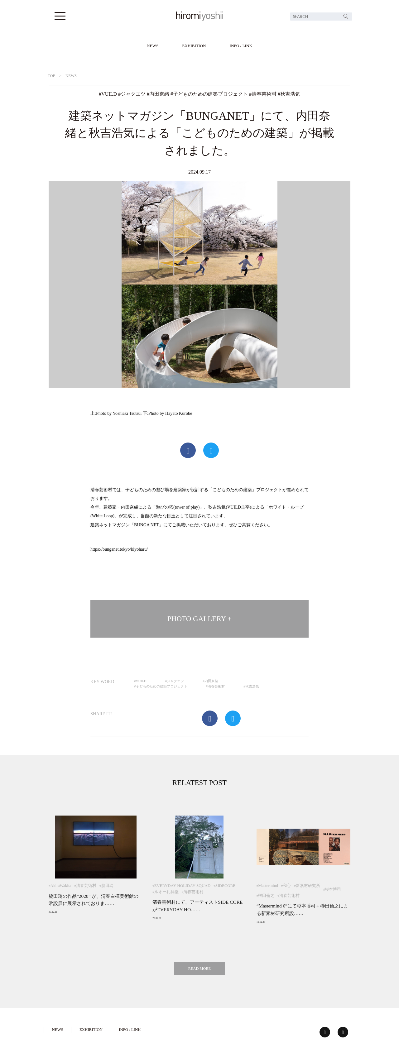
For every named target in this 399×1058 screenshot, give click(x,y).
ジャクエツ (133, 94)
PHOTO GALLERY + (199, 619)
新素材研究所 (308, 885)
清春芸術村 (264, 94)
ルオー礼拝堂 (166, 891)
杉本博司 (333, 889)
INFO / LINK (241, 45)
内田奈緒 (159, 94)
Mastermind (268, 885)
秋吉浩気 (290, 94)
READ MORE (199, 968)
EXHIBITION (194, 45)
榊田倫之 (266, 895)
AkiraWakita (60, 885)
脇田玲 (107, 885)
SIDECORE (225, 885)
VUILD (109, 94)
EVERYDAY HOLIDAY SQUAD (182, 885)
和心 (287, 885)
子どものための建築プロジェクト (210, 94)
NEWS (152, 45)
